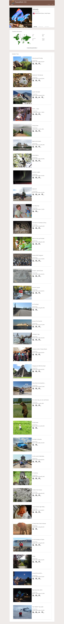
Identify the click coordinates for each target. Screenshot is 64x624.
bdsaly (12, 4)
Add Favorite (47, 26)
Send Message (41, 26)
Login (52, 4)
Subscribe (35, 26)
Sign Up (49, 4)
